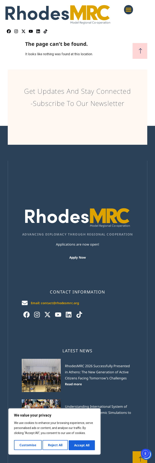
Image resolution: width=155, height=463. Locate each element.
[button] (128, 9)
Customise (27, 445)
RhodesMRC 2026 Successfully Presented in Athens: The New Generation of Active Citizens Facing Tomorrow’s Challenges (97, 372)
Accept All (82, 445)
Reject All (55, 445)
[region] (54, 432)
